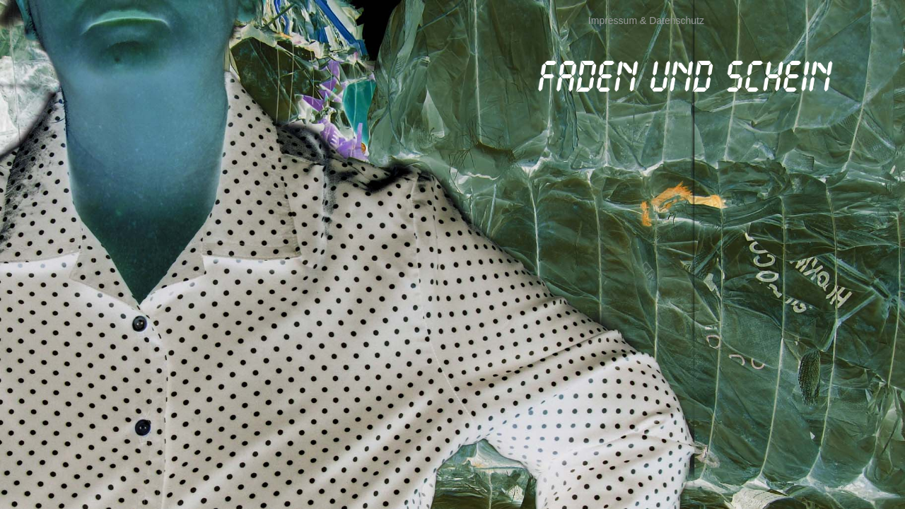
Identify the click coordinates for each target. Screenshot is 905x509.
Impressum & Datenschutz (646, 20)
